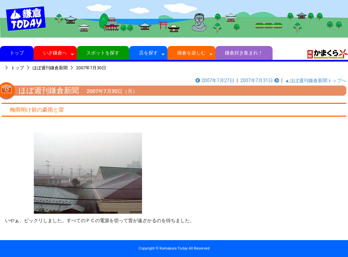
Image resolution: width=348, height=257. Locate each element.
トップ (16, 52)
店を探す (148, 52)
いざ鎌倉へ (55, 52)
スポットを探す (103, 52)
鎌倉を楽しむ (191, 52)
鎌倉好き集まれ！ (244, 52)
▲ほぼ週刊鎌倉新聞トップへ (315, 80)
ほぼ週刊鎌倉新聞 (50, 67)
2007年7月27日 (214, 80)
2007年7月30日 (91, 67)
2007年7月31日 (259, 80)
